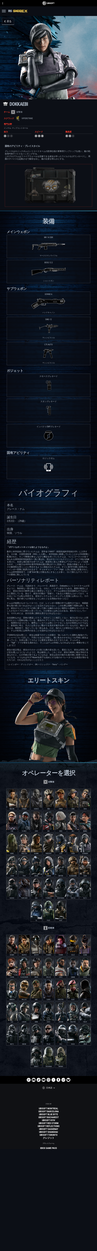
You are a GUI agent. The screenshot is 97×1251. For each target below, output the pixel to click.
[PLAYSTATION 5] (48, 1157)
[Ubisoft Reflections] (48, 1126)
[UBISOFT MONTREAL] (48, 1108)
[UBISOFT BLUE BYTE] (48, 1114)
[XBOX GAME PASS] (48, 1148)
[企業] (48, 1224)
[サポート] (48, 1230)
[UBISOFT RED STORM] (48, 1123)
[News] (48, 1227)
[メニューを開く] (4, 11)
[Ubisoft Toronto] (48, 1135)
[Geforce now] (48, 1173)
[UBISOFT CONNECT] (48, 1220)
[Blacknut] (48, 1176)
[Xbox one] (48, 1154)
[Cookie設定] (48, 1247)
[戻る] (8, 21)
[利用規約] (48, 1239)
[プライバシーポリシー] (48, 1236)
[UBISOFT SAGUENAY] (48, 1129)
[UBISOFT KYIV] (48, 1120)
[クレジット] (48, 1138)
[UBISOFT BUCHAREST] (48, 1117)
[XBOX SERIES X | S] (48, 1151)
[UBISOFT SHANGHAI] (48, 1132)
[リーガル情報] (48, 1243)
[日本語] (49, 1087)
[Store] (48, 1217)
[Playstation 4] (48, 1160)
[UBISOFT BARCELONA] (48, 1111)
